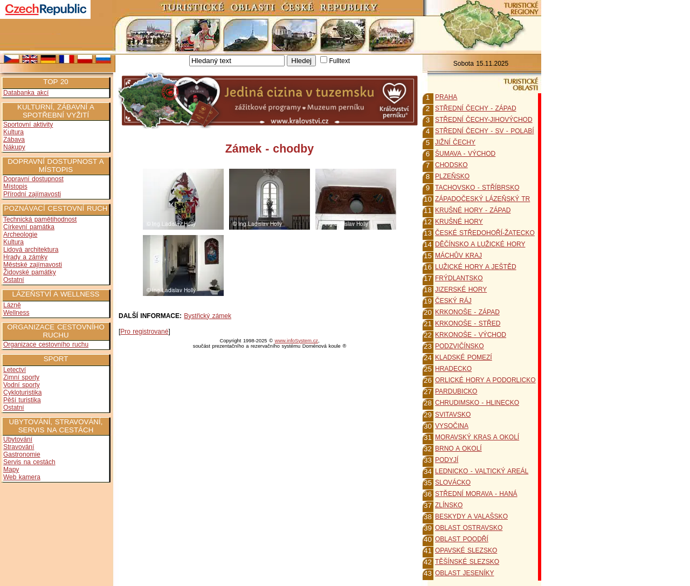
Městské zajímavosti (32, 264)
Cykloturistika (22, 392)
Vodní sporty (21, 385)
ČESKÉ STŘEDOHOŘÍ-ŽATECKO (485, 233)
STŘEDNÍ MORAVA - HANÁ (476, 494)
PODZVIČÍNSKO (459, 346)
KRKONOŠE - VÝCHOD (470, 335)
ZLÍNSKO (449, 505)
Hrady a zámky (25, 257)
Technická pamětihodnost (40, 219)
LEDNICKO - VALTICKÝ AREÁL (481, 471)
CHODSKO (451, 165)
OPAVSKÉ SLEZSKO (466, 550)
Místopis (15, 186)
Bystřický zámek (207, 316)
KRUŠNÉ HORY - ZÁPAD (472, 210)
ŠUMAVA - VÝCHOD (465, 153)
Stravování (18, 447)
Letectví (14, 370)
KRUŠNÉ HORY (459, 221)
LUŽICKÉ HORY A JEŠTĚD (475, 267)
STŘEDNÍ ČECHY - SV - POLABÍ (484, 131)
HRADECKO (453, 369)
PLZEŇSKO (452, 176)
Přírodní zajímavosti (32, 194)
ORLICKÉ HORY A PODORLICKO (485, 380)
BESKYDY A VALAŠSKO (471, 516)
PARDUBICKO (456, 391)
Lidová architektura (30, 249)
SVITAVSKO (453, 414)
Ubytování (17, 439)
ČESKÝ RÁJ (453, 301)
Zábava (14, 139)
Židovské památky (29, 272)
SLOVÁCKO (453, 482)
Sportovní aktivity (28, 124)
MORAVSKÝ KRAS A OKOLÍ (477, 437)
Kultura (13, 132)
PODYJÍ (446, 460)
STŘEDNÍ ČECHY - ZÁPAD (475, 108)
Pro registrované (144, 331)
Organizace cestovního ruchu (45, 344)
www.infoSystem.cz (296, 340)
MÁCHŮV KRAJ (458, 255)
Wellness (16, 312)
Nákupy (14, 147)
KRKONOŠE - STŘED (467, 323)
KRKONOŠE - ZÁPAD (467, 312)
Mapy (11, 469)
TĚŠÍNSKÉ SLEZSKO (467, 562)
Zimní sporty (21, 377)
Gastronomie (21, 454)
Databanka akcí (26, 92)
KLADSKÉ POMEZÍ (463, 357)
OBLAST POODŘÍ (461, 539)
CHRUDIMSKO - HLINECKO (477, 402)
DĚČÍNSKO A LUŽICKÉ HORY (480, 244)
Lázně (12, 305)
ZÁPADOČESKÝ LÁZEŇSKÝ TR (482, 199)
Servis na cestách (29, 462)
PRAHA (446, 97)
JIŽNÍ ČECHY (455, 142)
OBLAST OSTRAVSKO (468, 528)
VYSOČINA (451, 426)
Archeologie (20, 234)
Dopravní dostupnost (33, 179)
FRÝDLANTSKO (459, 278)
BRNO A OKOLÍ (458, 448)
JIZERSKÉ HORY (461, 289)
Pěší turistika (22, 400)
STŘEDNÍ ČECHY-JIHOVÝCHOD (484, 119)
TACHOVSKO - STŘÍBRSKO (477, 187)
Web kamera (21, 477)
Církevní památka (28, 227)
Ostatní (13, 280)
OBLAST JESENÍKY (464, 573)
